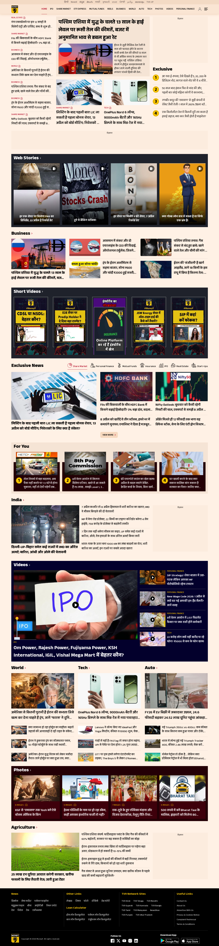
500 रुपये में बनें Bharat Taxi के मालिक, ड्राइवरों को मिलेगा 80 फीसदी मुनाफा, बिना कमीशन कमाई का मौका (182, 812)
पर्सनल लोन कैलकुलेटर (98, 915)
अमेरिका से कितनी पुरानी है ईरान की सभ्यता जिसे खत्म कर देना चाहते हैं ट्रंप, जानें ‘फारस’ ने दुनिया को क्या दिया (42, 715)
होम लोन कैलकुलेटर (75, 915)
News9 (74, 2)
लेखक (69, 901)
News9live (155, 910)
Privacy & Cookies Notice (188, 915)
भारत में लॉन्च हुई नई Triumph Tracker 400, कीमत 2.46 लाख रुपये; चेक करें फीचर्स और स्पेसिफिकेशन (182, 743)
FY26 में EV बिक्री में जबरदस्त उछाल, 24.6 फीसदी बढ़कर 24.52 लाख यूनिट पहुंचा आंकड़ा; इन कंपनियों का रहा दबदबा (175, 715)
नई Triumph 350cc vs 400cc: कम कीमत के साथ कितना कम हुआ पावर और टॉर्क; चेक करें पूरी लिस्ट (184, 729)
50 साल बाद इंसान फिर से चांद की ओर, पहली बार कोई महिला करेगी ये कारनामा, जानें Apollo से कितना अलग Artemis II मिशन (182, 90)
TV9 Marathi (152, 901)
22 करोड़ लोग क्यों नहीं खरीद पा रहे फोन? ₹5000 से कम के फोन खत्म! (185, 639)
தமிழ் (130, 2)
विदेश (20, 910)
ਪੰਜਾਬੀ (122, 2)
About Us (181, 906)
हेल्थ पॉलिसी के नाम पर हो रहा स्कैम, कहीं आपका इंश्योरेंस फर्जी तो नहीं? (85, 812)
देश (12, 910)
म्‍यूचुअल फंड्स (17, 906)
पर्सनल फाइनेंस (41, 901)
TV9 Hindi (126, 901)
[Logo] (15, 942)
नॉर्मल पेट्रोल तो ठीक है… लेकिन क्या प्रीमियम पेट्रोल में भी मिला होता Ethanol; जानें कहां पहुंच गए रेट (183, 756)
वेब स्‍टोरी (105, 901)
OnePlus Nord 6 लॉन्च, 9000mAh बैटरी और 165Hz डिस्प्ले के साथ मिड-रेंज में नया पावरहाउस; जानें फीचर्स (123, 118)
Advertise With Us (185, 910)
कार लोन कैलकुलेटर (75, 920)
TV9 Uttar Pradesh (144, 915)
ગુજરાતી (106, 2)
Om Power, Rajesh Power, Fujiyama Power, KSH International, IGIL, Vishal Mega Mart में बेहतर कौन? (69, 652)
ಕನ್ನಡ (82, 2)
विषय (78, 901)
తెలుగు (90, 2)
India (16, 500)
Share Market (63, 9)
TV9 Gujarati (127, 906)
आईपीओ (39, 906)
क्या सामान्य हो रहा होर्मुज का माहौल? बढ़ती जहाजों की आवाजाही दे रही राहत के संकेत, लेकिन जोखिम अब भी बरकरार (51, 729)
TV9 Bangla (156, 906)
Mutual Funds (96, 9)
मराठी (97, 2)
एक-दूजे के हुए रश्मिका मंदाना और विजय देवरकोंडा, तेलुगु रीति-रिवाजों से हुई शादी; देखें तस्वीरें (133, 812)
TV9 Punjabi (127, 915)
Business (121, 9)
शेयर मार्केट (26, 901)
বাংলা (114, 2)
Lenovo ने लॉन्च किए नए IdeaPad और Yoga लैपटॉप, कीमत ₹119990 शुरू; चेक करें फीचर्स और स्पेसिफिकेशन (116, 729)
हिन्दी (66, 2)
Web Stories (26, 158)
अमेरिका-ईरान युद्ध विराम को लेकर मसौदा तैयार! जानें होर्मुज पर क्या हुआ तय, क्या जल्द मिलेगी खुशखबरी (50, 756)
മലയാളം (139, 2)
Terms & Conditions (186, 924)
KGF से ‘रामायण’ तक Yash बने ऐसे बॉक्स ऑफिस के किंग (35, 812)
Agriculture (23, 828)
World (132, 9)
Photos (159, 9)
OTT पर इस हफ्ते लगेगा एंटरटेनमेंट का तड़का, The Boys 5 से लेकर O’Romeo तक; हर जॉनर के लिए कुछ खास (115, 756)
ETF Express (80, 9)
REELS (110, 9)
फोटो (86, 901)
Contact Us (182, 901)
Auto (141, 9)
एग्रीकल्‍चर (37, 910)
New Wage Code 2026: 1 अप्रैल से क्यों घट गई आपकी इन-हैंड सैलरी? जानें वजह (186, 601)
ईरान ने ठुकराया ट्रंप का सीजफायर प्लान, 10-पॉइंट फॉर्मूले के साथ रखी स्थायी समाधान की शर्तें (49, 743)
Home (44, 9)
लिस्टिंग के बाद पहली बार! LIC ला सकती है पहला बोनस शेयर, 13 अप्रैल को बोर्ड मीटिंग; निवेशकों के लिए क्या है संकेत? (78, 118)
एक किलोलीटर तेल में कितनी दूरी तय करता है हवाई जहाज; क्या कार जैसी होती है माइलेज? (185, 114)
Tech (149, 9)
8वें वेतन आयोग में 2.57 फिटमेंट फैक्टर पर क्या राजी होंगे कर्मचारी (184, 620)
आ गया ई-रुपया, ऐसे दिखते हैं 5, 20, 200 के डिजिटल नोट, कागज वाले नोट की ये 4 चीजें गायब (184, 79)
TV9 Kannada (142, 906)
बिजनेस (14, 901)
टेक (27, 910)
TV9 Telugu (138, 901)
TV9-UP (150, 2)
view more (108, 435)
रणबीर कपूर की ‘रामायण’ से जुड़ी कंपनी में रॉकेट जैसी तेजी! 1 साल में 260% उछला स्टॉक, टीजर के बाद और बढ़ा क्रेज (185, 102)
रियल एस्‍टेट (51, 906)
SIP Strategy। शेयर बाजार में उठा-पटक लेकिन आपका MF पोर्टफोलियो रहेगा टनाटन (186, 580)
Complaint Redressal (186, 920)
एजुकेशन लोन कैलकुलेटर (99, 920)
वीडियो (95, 901)
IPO (51, 9)
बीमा (29, 906)
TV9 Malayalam (140, 910)
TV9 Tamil (126, 910)
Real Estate (17, 18)
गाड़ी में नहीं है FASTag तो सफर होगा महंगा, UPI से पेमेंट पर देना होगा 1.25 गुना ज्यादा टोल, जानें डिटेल (117, 743)
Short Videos (27, 292)
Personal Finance (185, 9)
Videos (169, 9)
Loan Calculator (76, 908)
